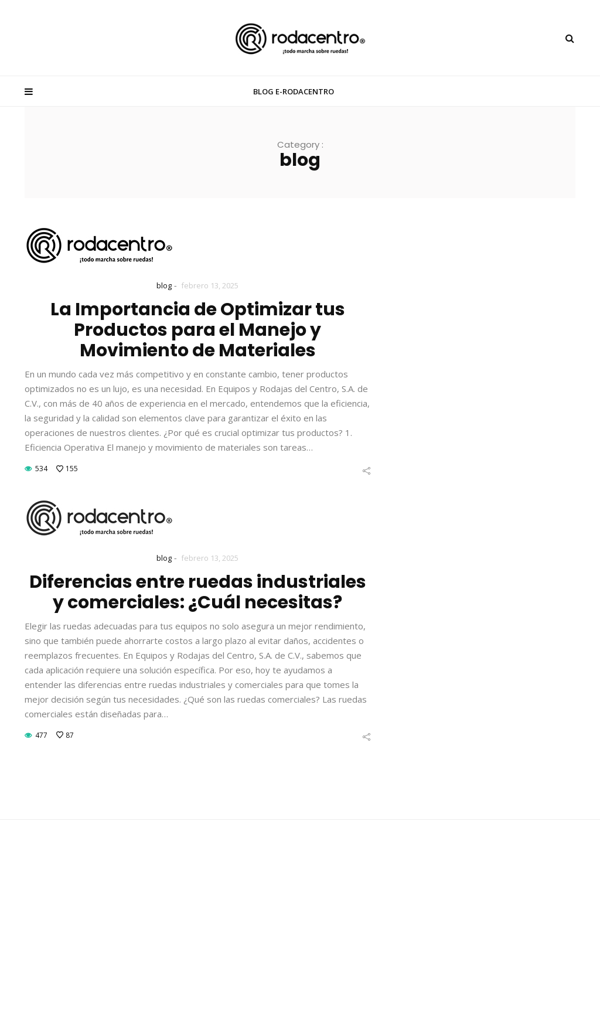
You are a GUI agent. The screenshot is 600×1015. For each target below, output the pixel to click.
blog (164, 285)
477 (41, 735)
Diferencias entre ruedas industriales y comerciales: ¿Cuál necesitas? (197, 592)
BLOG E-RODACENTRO (293, 91)
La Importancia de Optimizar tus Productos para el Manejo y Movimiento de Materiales (197, 330)
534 (41, 469)
